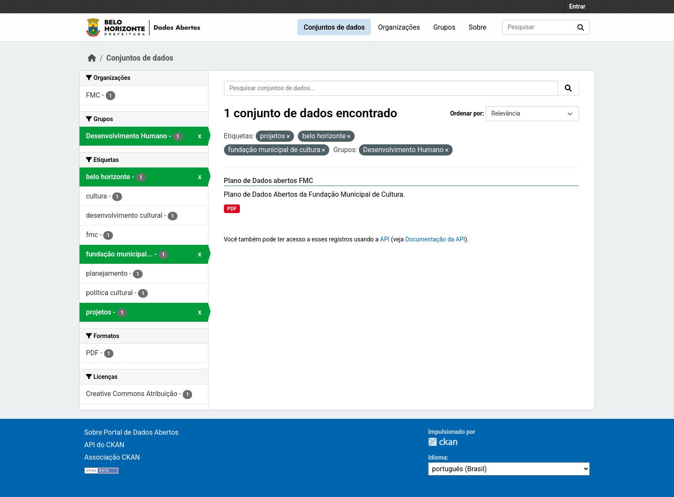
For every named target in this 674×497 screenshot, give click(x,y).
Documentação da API (435, 239)
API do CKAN (104, 445)
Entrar (577, 6)
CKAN (442, 441)
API (384, 239)
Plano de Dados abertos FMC (268, 181)
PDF (231, 209)
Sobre (477, 27)
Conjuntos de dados (334, 27)
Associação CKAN (112, 457)
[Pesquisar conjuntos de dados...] (546, 27)
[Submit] (581, 27)
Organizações (399, 27)
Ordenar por (466, 113)
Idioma (437, 457)
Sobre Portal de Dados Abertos (131, 432)
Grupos (444, 27)
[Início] (92, 58)
